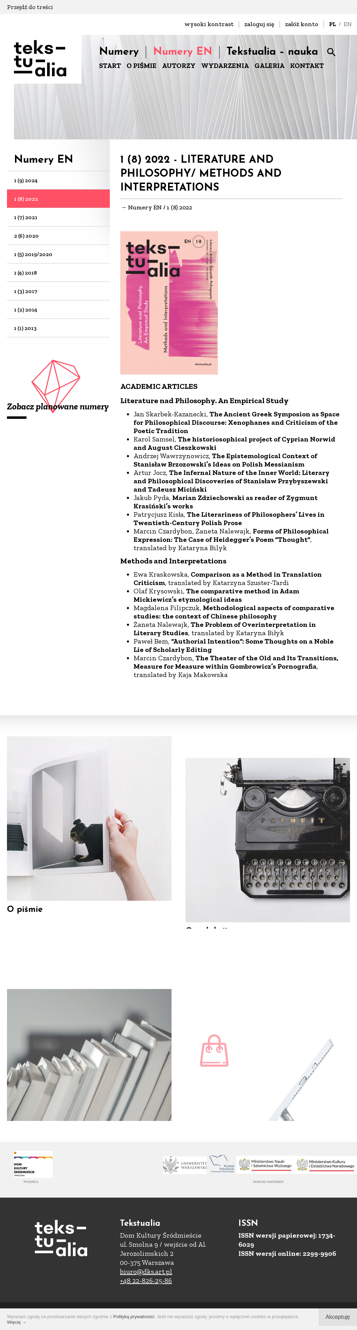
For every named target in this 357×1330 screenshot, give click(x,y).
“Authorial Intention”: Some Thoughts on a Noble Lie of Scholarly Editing (234, 645)
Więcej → (16, 1322)
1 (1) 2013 (25, 328)
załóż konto (301, 24)
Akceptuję (338, 1317)
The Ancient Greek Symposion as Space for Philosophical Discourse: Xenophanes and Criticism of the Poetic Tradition (237, 422)
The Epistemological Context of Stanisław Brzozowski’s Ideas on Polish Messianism (225, 460)
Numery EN (182, 52)
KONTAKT (307, 65)
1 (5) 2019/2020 (33, 254)
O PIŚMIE (142, 65)
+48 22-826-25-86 (146, 1280)
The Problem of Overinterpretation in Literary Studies (225, 629)
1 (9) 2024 (26, 180)
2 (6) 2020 (26, 235)
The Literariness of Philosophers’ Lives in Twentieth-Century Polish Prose (229, 518)
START (110, 65)
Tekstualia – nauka (272, 52)
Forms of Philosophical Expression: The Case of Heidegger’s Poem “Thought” (231, 535)
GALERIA (269, 65)
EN (348, 24)
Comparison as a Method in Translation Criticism (228, 578)
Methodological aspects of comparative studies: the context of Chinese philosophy (234, 612)
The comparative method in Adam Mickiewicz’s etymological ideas (216, 595)
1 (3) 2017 (25, 291)
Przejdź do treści (30, 7)
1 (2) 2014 (25, 309)
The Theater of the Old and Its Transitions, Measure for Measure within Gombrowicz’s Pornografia (236, 662)
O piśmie (25, 920)
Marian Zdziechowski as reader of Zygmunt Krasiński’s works (226, 502)
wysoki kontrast (209, 24)
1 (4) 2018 (25, 272)
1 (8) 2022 (26, 198)
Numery (119, 52)
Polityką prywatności (133, 1316)
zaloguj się (259, 24)
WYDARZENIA (225, 65)
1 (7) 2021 (25, 217)
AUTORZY (179, 65)
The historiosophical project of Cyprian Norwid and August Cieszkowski (234, 443)
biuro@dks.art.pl (146, 1271)
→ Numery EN (141, 208)
